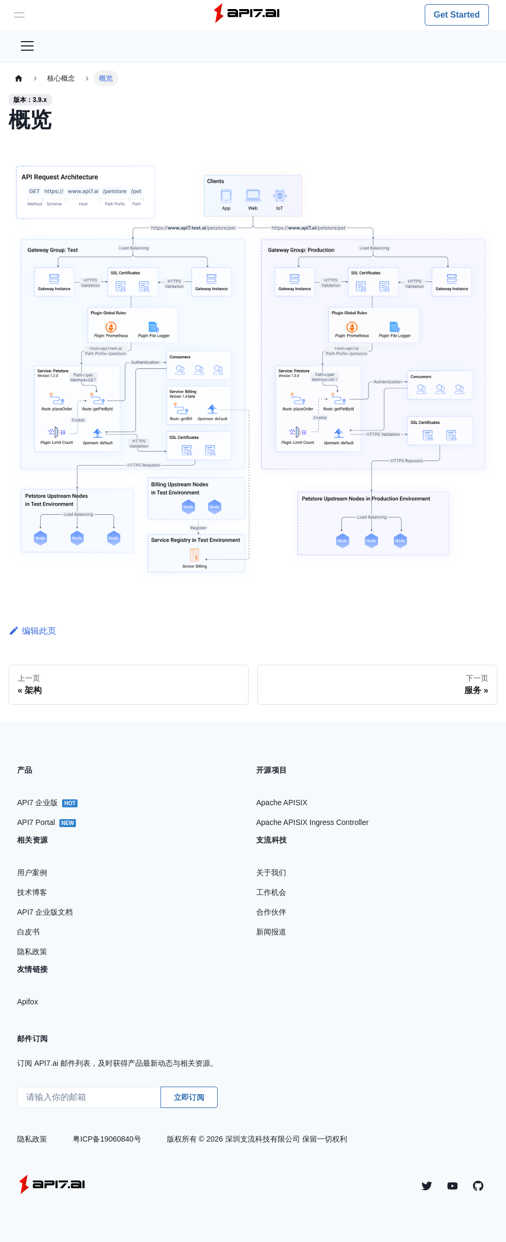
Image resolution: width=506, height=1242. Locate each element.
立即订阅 (189, 1097)
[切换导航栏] (27, 46)
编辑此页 (32, 630)
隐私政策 (32, 1139)
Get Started (457, 14)
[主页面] (19, 78)
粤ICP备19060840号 (107, 1139)
